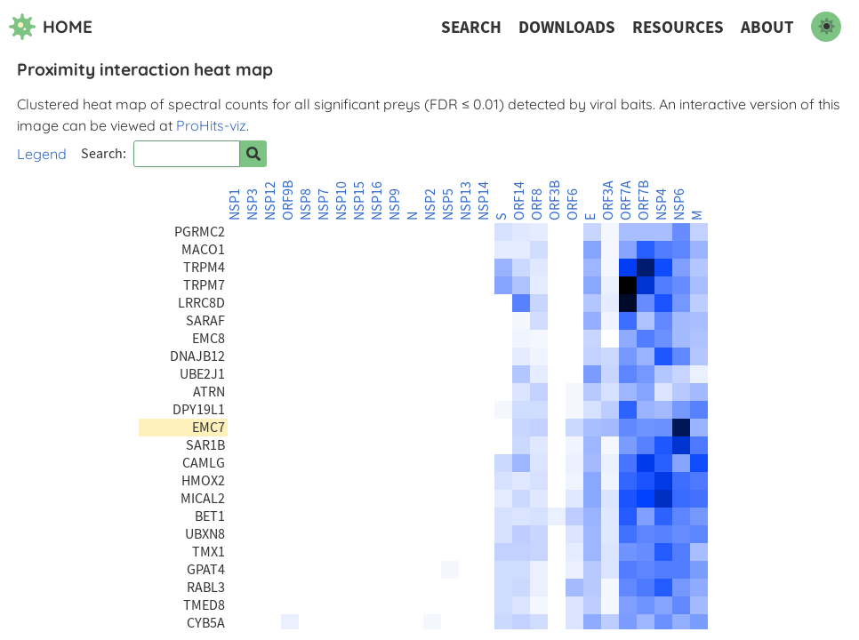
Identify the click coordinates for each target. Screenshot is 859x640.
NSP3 (252, 204)
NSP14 (484, 200)
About (767, 27)
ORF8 (537, 204)
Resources (678, 27)
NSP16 (377, 200)
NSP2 (430, 204)
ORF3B (555, 200)
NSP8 (306, 204)
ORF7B (644, 200)
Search (471, 27)
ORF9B (288, 200)
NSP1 (235, 204)
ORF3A (608, 200)
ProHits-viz (211, 125)
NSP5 (448, 204)
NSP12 (270, 200)
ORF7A (626, 200)
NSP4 (661, 204)
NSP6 (679, 204)
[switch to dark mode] (826, 27)
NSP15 (359, 200)
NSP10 (341, 200)
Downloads (566, 27)
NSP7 (324, 204)
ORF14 (519, 200)
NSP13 (466, 200)
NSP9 (395, 204)
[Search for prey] (253, 153)
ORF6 (573, 204)
